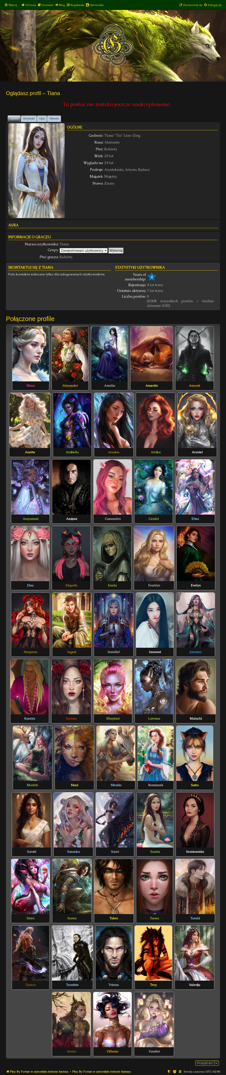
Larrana (154, 718)
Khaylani (112, 718)
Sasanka (73, 852)
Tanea (154, 918)
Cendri (154, 519)
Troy (153, 985)
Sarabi (31, 852)
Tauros (30, 985)
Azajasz (71, 519)
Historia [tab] (54, 118)
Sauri (115, 852)
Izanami (155, 652)
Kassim (29, 718)
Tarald (195, 918)
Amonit (194, 386)
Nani (74, 785)
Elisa (195, 519)
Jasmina (195, 652)
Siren (30, 918)
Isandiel (114, 652)
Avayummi (30, 519)
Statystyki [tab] (29, 118)
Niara (30, 386)
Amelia (109, 386)
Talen (114, 918)
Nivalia (116, 785)
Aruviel (197, 452)
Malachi (196, 718)
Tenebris (72, 985)
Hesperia (30, 652)
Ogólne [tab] (14, 118)
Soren (72, 918)
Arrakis (113, 452)
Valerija (194, 985)
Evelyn (196, 585)
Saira (194, 785)
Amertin (151, 386)
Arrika (155, 452)
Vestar (71, 1051)
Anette (30, 452)
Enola (112, 585)
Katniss (71, 718)
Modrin (32, 785)
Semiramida (195, 852)
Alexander (70, 386)
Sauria (155, 852)
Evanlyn (154, 585)
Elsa (30, 585)
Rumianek (155, 785)
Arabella (72, 452)
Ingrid (71, 652)
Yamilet (154, 1051)
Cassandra (113, 519)
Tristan (113, 985)
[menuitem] (28, 5)
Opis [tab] (42, 118)
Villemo (112, 1051)
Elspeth (71, 585)
